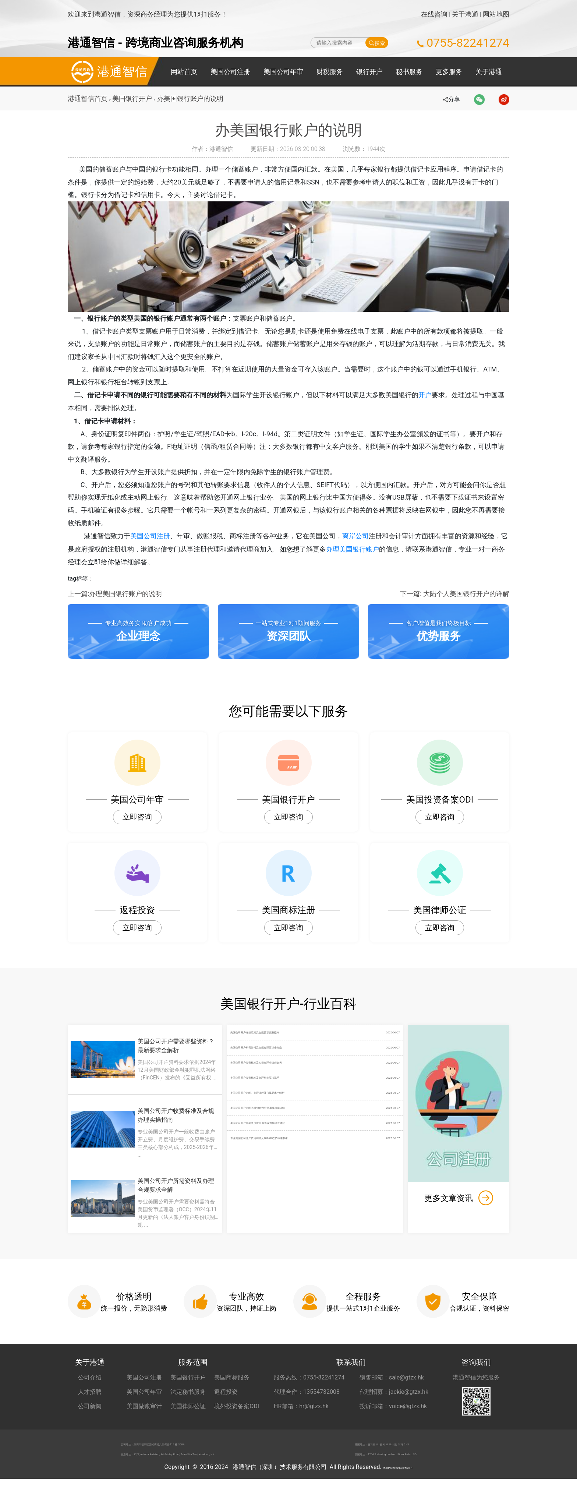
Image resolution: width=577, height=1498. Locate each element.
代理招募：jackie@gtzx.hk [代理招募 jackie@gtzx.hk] (394, 1401)
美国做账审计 (144, 1416)
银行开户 (369, 71)
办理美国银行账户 (359, 558)
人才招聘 (90, 1401)
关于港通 (465, 14)
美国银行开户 (134, 98)
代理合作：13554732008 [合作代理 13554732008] (307, 1401)
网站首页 (184, 71)
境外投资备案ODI (236, 1416)
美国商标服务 (231, 1387)
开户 (432, 399)
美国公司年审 (283, 71)
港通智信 (107, 72)
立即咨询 (137, 826)
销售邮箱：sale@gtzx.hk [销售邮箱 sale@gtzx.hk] (392, 1387)
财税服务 (329, 71)
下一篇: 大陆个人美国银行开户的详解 (454, 603)
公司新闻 (90, 1416)
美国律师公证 (188, 1416)
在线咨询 (434, 14)
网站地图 (496, 14)
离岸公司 (362, 545)
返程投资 (226, 1401)
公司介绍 (90, 1387)
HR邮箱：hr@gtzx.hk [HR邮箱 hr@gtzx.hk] (301, 1416)
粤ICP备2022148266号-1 (397, 1486)
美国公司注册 (230, 71)
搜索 (377, 43)
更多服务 (449, 71)
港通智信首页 (87, 98)
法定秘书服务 (188, 1401)
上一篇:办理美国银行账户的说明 (115, 603)
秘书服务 (409, 71)
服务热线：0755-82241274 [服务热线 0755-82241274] (309, 1387)
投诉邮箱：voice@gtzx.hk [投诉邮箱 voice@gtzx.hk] (393, 1416)
